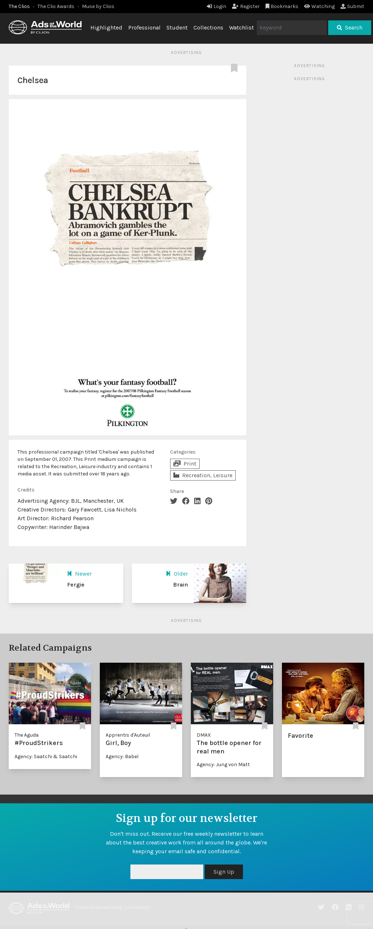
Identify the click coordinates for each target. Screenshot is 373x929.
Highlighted (106, 27)
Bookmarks (282, 6)
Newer (79, 573)
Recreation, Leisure (202, 475)
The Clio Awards (56, 6)
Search (349, 27)
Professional (144, 27)
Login (216, 6)
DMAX (204, 735)
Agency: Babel (122, 756)
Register (246, 6)
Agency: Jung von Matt (223, 764)
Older (177, 573)
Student (177, 27)
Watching (319, 6)
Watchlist (241, 27)
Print (184, 463)
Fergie (76, 584)
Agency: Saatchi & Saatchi (46, 756)
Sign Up (223, 871)
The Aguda (27, 735)
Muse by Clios (98, 6)
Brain (180, 584)
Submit (352, 6)
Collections (208, 27)
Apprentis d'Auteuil (128, 735)
